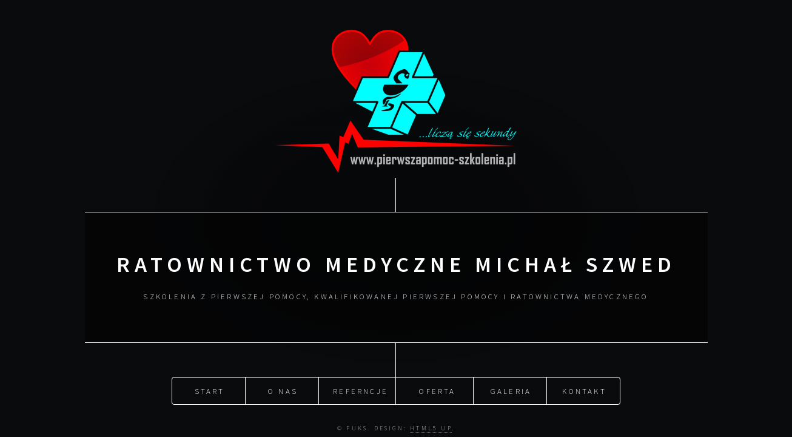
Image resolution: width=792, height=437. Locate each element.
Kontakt (584, 390)
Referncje (360, 390)
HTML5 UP (431, 427)
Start (210, 390)
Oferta (437, 390)
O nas (283, 390)
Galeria (511, 390)
